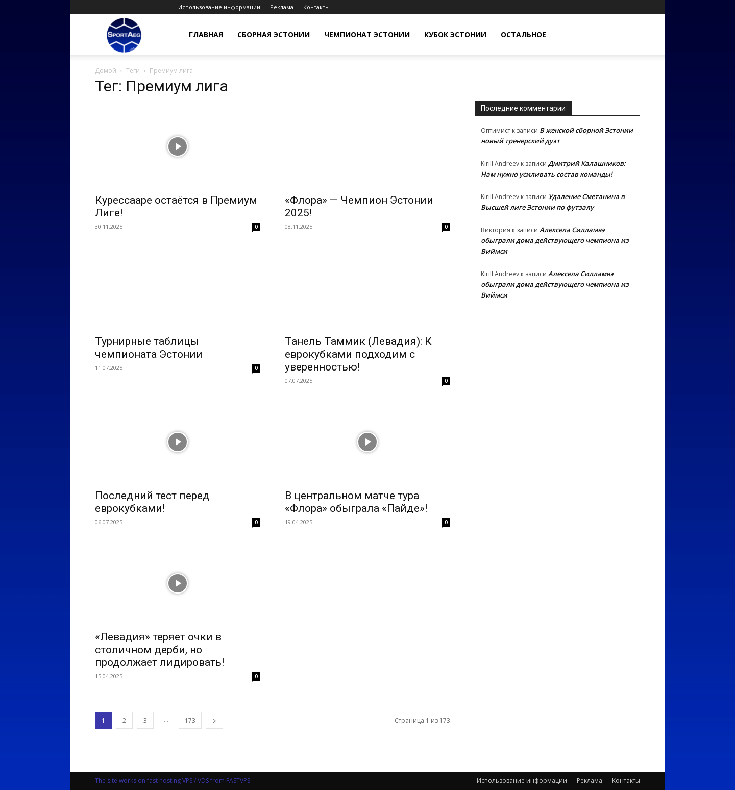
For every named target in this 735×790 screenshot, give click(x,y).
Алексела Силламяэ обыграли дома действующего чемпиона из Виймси (555, 240)
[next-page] (214, 720)
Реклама (281, 7)
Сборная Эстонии (273, 34)
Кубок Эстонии (455, 34)
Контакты (316, 7)
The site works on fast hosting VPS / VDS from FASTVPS (172, 780)
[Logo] (124, 35)
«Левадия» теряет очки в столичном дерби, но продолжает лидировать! (159, 650)
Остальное (523, 34)
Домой (105, 70)
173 (190, 720)
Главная (206, 34)
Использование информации (219, 7)
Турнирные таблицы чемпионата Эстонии (149, 347)
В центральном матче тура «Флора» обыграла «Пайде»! (356, 501)
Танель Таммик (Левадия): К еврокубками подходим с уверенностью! (358, 354)
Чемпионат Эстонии (367, 34)
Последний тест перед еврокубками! (152, 501)
